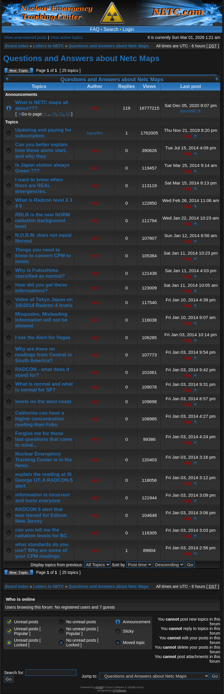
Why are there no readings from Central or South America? (43, 354)
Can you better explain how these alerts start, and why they (41, 150)
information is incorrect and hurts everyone (42, 497)
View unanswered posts (25, 37)
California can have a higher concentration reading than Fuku (39, 418)
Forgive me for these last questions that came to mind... (43, 439)
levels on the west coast (43, 401)
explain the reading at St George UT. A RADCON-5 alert (44, 480)
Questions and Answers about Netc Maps (109, 46)
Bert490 (188, 110)
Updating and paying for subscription (43, 133)
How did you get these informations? (41, 288)
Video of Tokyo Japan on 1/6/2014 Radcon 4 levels (44, 302)
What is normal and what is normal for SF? (44, 387)
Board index (17, 46)
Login (128, 29)
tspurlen (95, 132)
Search (111, 29)
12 (68, 114)
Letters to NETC (48, 46)
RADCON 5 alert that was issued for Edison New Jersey (41, 515)
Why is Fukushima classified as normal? (40, 273)
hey (95, 108)
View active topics (66, 37)
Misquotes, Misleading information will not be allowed (41, 320)
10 (54, 114)
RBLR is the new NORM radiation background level (42, 220)
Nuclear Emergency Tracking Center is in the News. (43, 459)
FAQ (94, 29)
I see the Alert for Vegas (43, 337)
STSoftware (119, 690)
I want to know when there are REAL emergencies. (39, 185)
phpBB (99, 687)
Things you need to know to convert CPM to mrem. (43, 255)
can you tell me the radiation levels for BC (41, 532)
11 (61, 114)
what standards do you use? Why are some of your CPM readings (42, 550)
